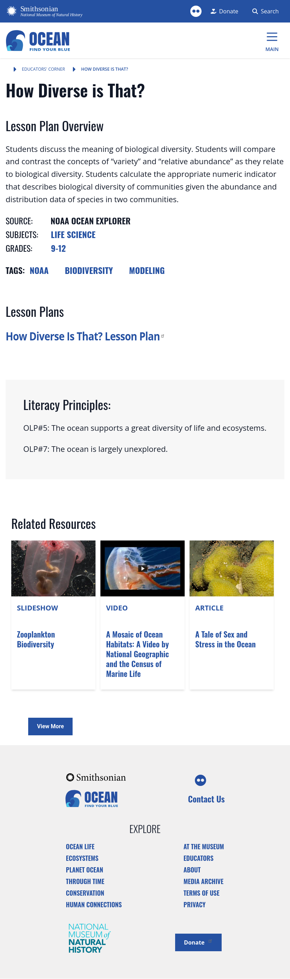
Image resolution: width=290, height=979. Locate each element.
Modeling (147, 270)
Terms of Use (202, 892)
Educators (199, 858)
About (192, 869)
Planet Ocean (84, 869)
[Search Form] (264, 11)
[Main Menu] (272, 40)
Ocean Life (80, 846)
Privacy (195, 904)
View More (50, 726)
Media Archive (203, 881)
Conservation (85, 892)
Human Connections (94, 904)
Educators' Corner (43, 69)
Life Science (73, 234)
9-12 (58, 248)
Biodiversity (89, 270)
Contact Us (206, 798)
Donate (198, 942)
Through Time (85, 881)
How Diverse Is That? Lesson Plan (85, 336)
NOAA (39, 270)
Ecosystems (82, 858)
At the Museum (204, 846)
